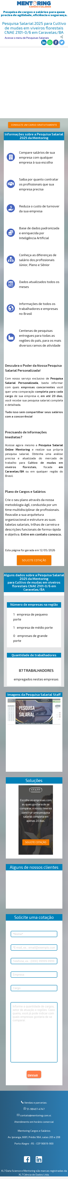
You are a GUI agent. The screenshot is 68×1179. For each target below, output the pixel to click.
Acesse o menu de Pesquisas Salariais (27, 37)
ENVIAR (33, 1075)
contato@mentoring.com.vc (35, 1115)
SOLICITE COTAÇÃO (34, 560)
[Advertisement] (34, 82)
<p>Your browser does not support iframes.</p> (34, 890)
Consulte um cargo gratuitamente (34, 125)
